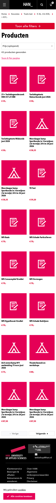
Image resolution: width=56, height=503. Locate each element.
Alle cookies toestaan (19, 496)
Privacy (30, 478)
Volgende (42, 433)
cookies (22, 490)
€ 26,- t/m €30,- (42, 14)
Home (4, 14)
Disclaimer (32, 481)
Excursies (14, 14)
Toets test (27, 14)
